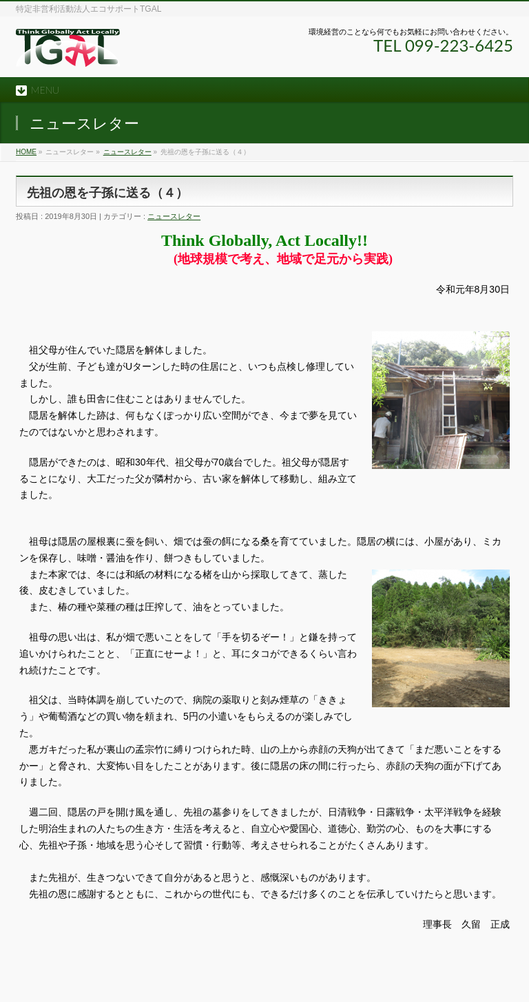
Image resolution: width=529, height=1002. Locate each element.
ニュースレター (127, 152)
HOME (26, 152)
